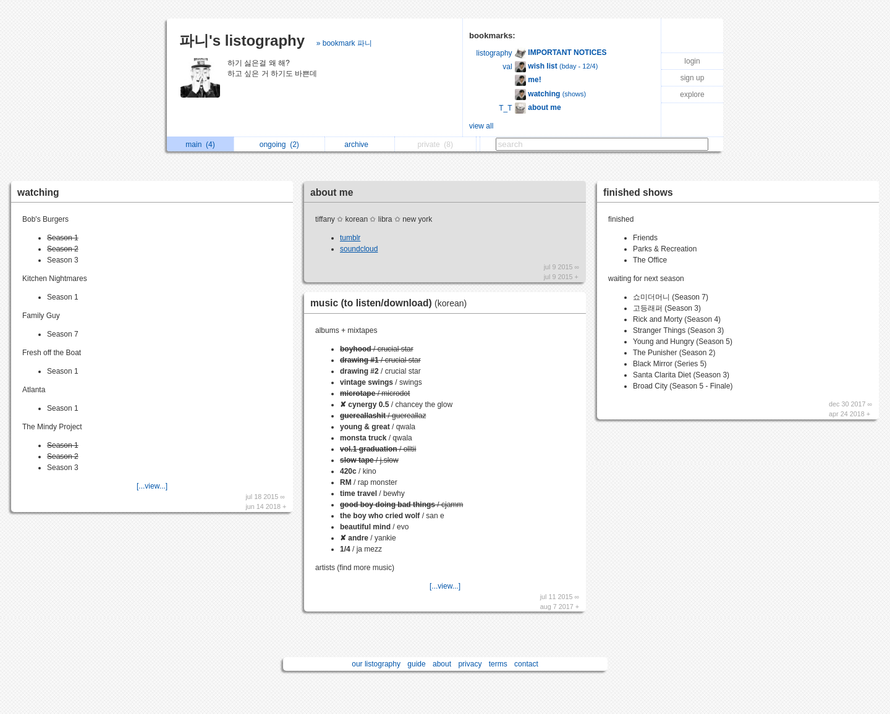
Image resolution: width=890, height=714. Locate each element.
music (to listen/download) (391, 303)
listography (494, 53)
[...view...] (152, 486)
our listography (376, 664)
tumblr (350, 237)
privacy (469, 664)
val (507, 66)
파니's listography (242, 40)
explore (692, 94)
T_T (505, 108)
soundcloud (359, 249)
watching (38, 192)
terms (498, 664)
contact (526, 664)
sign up (692, 78)
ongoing (279, 144)
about (442, 664)
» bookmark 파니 (344, 43)
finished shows (638, 192)
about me (331, 192)
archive (359, 144)
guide (416, 664)
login (692, 61)
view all (481, 126)
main (199, 144)
